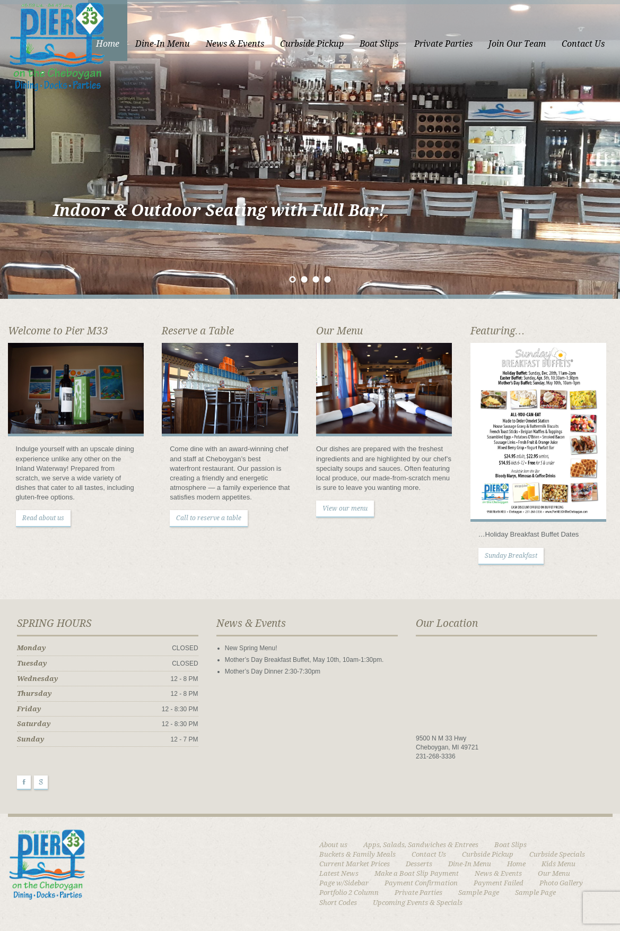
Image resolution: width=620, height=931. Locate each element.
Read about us (43, 518)
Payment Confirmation (421, 883)
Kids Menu (558, 864)
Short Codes (338, 903)
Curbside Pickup (312, 44)
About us (333, 845)
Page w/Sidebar (344, 883)
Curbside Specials (557, 854)
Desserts (419, 864)
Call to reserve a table (208, 518)
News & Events (235, 44)
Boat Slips (379, 44)
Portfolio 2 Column (349, 892)
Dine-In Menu (162, 44)
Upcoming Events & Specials (417, 903)
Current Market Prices (354, 864)
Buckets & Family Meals (357, 854)
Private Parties (443, 44)
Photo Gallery (561, 883)
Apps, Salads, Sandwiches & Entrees (420, 845)
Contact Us (583, 44)
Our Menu (554, 873)
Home (107, 44)
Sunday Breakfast (511, 555)
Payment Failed (498, 883)
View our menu (345, 508)
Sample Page (478, 892)
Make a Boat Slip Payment (416, 873)
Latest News (339, 873)
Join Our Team (517, 44)
